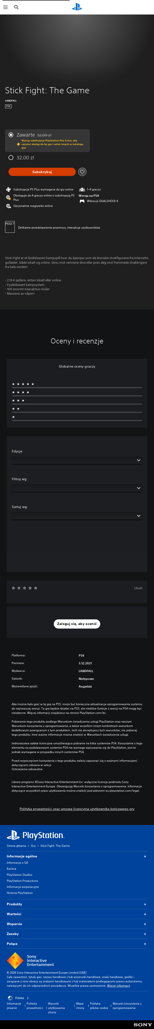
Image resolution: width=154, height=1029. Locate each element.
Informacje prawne (14, 1005)
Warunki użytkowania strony (56, 1007)
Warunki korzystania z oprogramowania (127, 1005)
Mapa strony (80, 1005)
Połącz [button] (77, 944)
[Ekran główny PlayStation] (77, 7)
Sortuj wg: (20, 507)
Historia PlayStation (20, 893)
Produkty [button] (77, 904)
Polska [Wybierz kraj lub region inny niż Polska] (18, 998)
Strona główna (16, 846)
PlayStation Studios (19, 875)
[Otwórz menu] (5, 7)
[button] (77, 624)
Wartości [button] (77, 914)
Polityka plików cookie (99, 1005)
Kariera (11, 869)
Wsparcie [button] (77, 924)
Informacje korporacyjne (23, 887)
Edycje (17, 451)
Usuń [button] (138, 588)
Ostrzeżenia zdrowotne (27, 769)
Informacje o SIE (17, 863)
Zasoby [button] (77, 934)
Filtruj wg (19, 479)
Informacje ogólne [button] (77, 856)
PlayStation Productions (22, 881)
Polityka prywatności (35, 1005)
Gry (33, 846)
